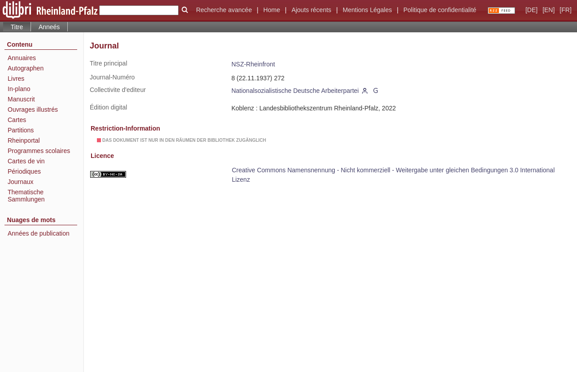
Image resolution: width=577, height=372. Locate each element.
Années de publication (39, 233)
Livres (16, 78)
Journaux (21, 181)
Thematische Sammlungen (26, 195)
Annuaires (22, 57)
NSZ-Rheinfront (253, 64)
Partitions (21, 130)
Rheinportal (24, 140)
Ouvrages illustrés (33, 109)
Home (271, 9)
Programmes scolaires (39, 150)
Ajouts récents (312, 9)
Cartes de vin (26, 161)
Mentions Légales (367, 9)
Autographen (26, 68)
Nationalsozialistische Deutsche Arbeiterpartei (295, 90)
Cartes (17, 119)
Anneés (49, 27)
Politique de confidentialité (439, 9)
